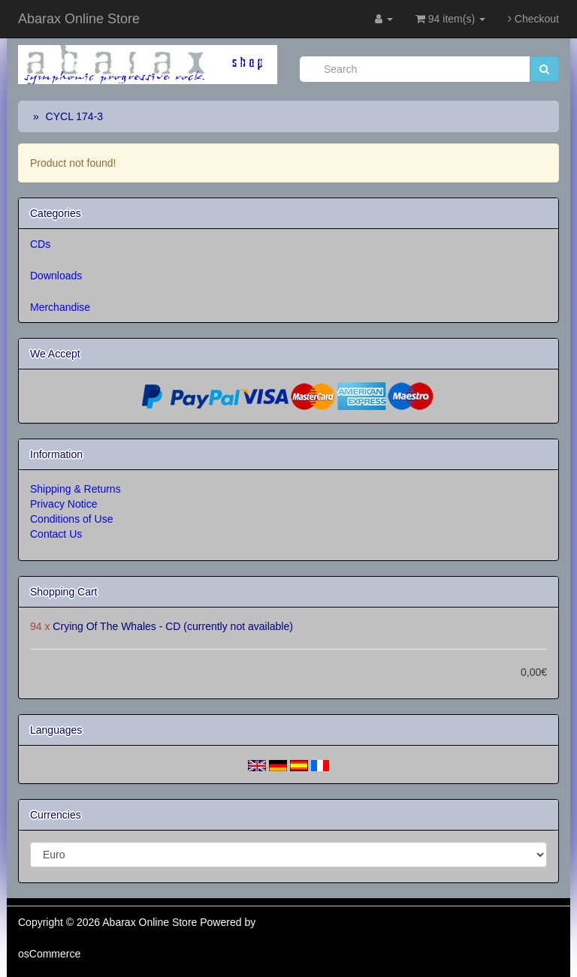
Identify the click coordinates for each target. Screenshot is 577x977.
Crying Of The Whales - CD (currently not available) (173, 626)
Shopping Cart (64, 592)
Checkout (533, 19)
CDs (40, 244)
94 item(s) (450, 19)
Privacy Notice (63, 504)
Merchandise (60, 307)
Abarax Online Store (79, 18)
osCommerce (49, 954)
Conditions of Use (71, 519)
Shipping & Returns (75, 489)
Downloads (56, 276)
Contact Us (56, 534)
